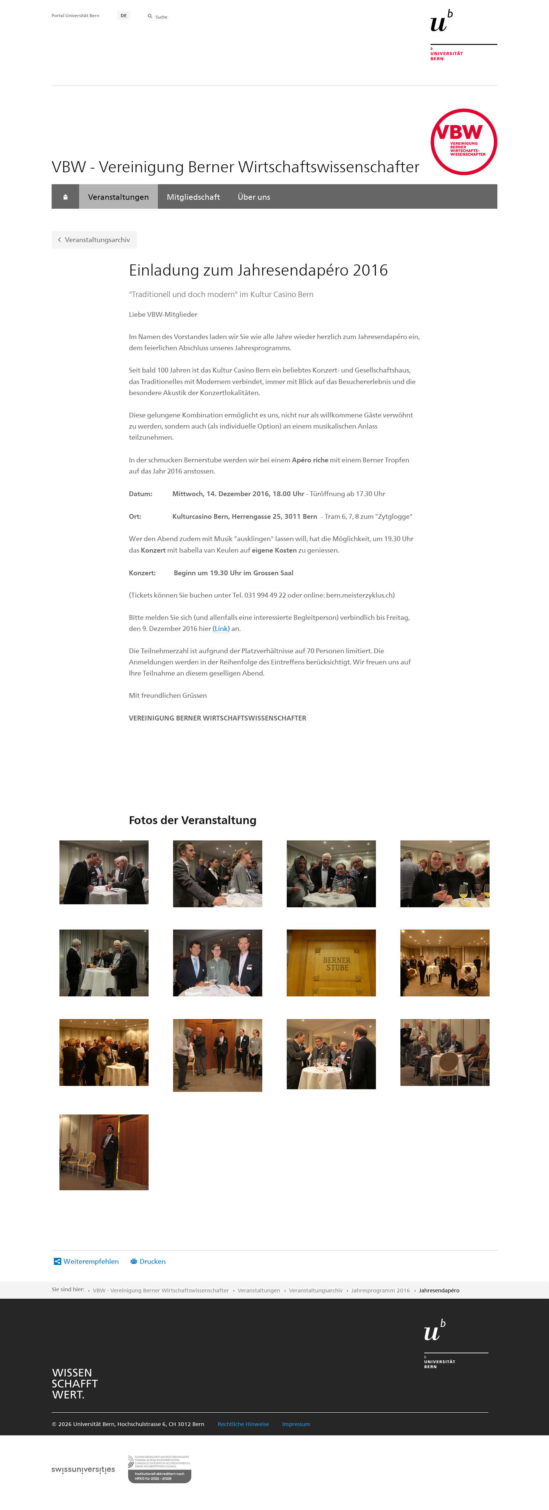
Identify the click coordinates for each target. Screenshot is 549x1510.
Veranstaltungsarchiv (97, 239)
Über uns (254, 196)
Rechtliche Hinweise (243, 1424)
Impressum (296, 1424)
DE (124, 15)
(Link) (221, 628)
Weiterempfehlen (91, 1261)
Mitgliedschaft (193, 196)
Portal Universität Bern (75, 15)
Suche (162, 17)
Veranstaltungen (118, 196)
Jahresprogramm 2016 (380, 1290)
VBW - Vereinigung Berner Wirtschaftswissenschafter (161, 1290)
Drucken (153, 1261)
